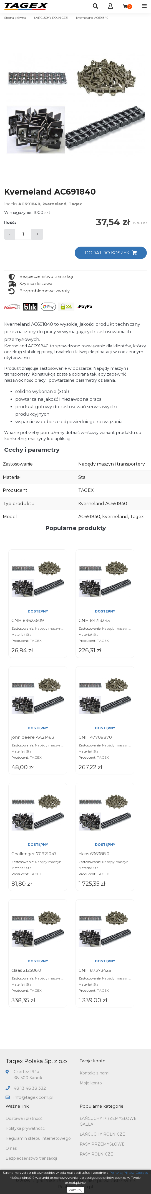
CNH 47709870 (95, 737)
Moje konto (91, 1083)
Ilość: (10, 222)
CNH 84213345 (94, 620)
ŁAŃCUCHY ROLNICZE (102, 1134)
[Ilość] (23, 234)
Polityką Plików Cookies (128, 1172)
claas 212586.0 (26, 970)
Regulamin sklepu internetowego (38, 1138)
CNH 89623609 (27, 620)
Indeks (10, 203)
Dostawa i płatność (24, 1118)
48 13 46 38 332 (30, 1088)
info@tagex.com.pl (33, 1097)
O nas (11, 1148)
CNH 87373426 (95, 970)
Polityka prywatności (26, 1128)
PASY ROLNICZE (96, 1154)
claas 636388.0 (94, 853)
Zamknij (75, 1190)
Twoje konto (92, 1060)
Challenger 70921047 (34, 853)
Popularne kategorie (102, 1106)
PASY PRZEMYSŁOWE (102, 1144)
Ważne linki (17, 1106)
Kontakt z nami (94, 1073)
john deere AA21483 (32, 737)
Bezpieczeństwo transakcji (31, 1158)
